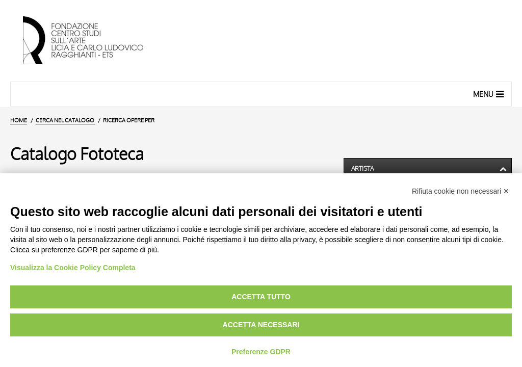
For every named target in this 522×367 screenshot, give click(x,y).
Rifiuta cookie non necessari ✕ (460, 191)
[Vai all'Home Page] (91, 41)
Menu (489, 93)
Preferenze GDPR (261, 352)
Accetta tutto (261, 297)
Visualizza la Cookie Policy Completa (73, 268)
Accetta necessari (261, 325)
